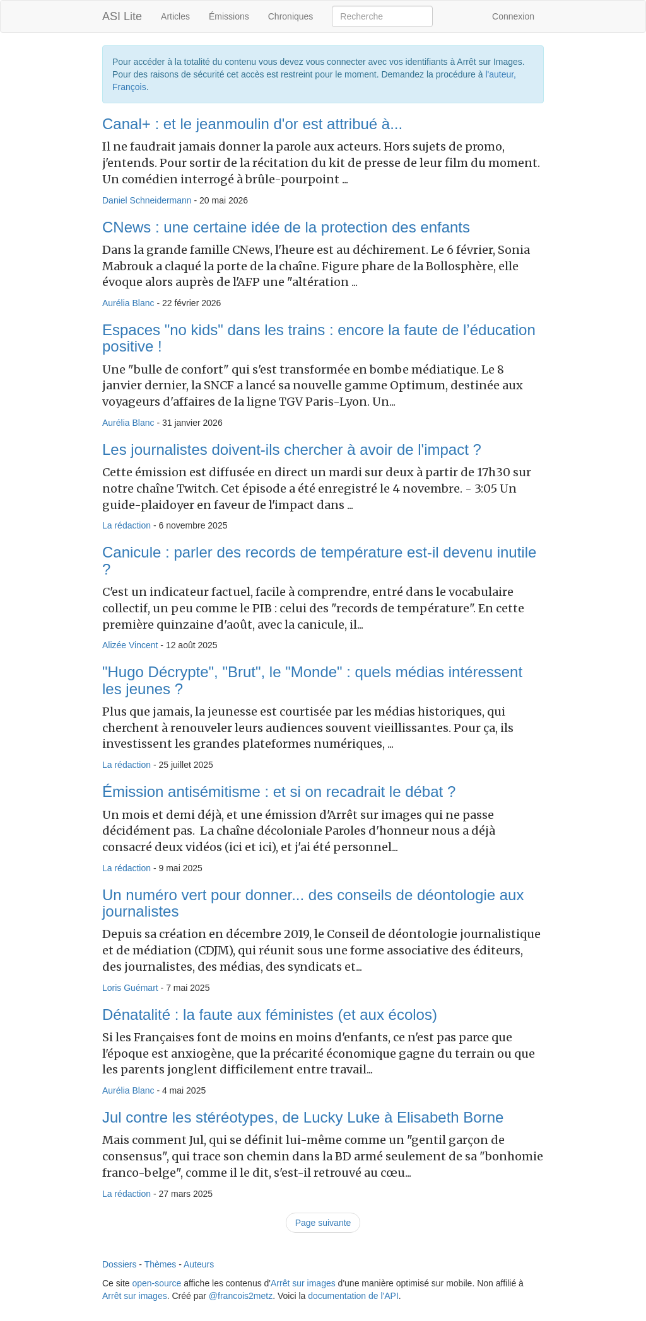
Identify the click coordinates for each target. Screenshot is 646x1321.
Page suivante (323, 1223)
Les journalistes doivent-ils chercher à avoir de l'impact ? (291, 449)
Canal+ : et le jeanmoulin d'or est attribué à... (252, 123)
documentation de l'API (353, 1296)
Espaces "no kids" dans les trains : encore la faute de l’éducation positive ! (319, 338)
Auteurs (199, 1264)
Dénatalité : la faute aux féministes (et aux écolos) (269, 1014)
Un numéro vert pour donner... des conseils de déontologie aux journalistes (313, 903)
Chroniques (291, 16)
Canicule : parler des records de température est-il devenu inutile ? (319, 560)
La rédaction (126, 525)
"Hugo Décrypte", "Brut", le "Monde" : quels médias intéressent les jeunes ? (312, 680)
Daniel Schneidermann (147, 200)
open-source (156, 1283)
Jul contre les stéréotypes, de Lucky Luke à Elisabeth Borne (302, 1117)
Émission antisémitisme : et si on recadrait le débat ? (278, 791)
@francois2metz (241, 1296)
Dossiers (119, 1264)
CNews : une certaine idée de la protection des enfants (286, 227)
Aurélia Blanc (128, 303)
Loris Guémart (130, 988)
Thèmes (160, 1264)
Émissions (229, 16)
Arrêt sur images (303, 1283)
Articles (175, 16)
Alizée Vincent (130, 645)
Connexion (513, 16)
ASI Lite (122, 16)
